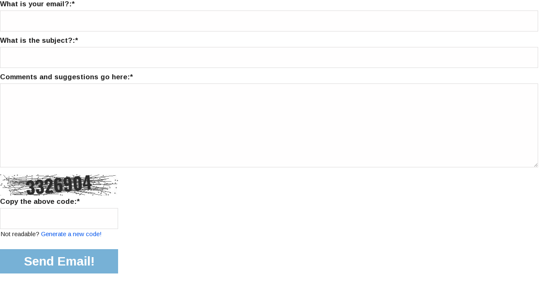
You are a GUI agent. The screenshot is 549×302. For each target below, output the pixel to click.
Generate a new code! (71, 233)
